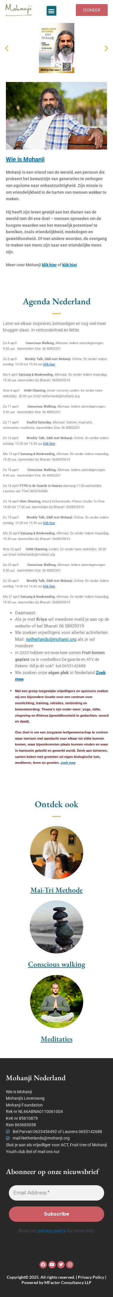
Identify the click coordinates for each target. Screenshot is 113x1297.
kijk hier (69, 264)
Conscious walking (56, 964)
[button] (51, 11)
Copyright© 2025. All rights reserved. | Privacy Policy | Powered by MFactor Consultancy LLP (56, 1280)
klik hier (49, 264)
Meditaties (57, 1038)
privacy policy (52, 1231)
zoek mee (68, 762)
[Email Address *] (56, 1193)
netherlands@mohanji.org (51, 639)
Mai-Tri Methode (56, 889)
